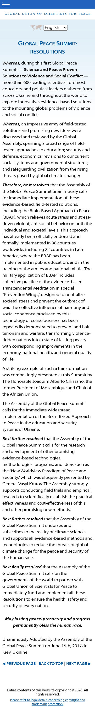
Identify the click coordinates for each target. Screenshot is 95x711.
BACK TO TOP (51, 664)
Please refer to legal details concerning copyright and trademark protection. (47, 702)
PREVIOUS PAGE (21, 664)
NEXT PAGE (76, 664)
